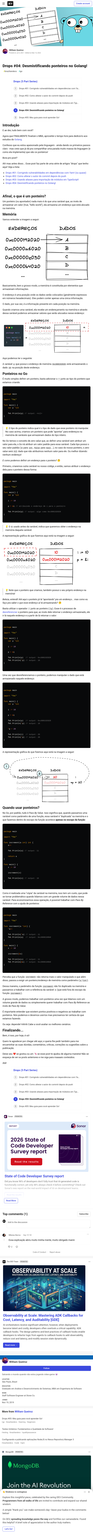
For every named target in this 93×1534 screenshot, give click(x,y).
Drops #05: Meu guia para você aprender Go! (46, 1420)
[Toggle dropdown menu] (87, 1117)
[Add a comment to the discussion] (48, 1224)
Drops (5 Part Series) (26, 81)
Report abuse (55, 1252)
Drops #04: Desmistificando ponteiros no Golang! (31, 183)
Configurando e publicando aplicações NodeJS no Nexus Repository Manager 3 (46, 1441)
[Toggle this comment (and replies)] (4, 1240)
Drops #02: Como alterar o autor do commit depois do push (36, 176)
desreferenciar (10, 612)
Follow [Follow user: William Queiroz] (46, 1368)
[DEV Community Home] (10, 3)
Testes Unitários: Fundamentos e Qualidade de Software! (46, 1431)
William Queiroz (16, 50)
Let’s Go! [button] (9, 1529)
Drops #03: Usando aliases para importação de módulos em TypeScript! (42, 179)
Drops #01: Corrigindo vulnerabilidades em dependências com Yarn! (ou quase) (46, 172)
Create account (83, 3)
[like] (10, 1247)
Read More (11, 1200)
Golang (18, 139)
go (20, 71)
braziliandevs (10, 71)
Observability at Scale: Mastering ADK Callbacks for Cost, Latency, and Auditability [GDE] (43, 1317)
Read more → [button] (11, 1345)
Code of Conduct (39, 1252)
